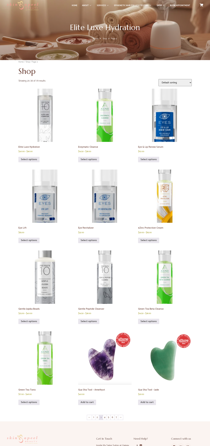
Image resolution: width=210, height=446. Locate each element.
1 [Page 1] (93, 417)
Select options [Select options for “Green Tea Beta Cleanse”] (149, 321)
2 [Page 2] (97, 417)
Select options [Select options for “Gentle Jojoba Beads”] (29, 321)
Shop (161, 5)
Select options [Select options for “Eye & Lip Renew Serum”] (149, 159)
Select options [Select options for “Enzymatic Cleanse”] (89, 159)
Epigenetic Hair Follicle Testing (132, 5)
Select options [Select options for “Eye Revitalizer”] (89, 240)
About (86, 5)
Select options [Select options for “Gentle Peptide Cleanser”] (89, 321)
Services (103, 5)
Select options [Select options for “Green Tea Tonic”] (29, 402)
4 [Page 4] (104, 417)
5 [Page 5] (108, 417)
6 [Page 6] (112, 417)
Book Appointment (180, 5)
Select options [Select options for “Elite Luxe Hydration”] (29, 159)
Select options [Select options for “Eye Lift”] (29, 240)
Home (74, 5)
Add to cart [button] (87, 402)
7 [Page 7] (116, 417)
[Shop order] (175, 82)
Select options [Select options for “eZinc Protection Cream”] (149, 240)
